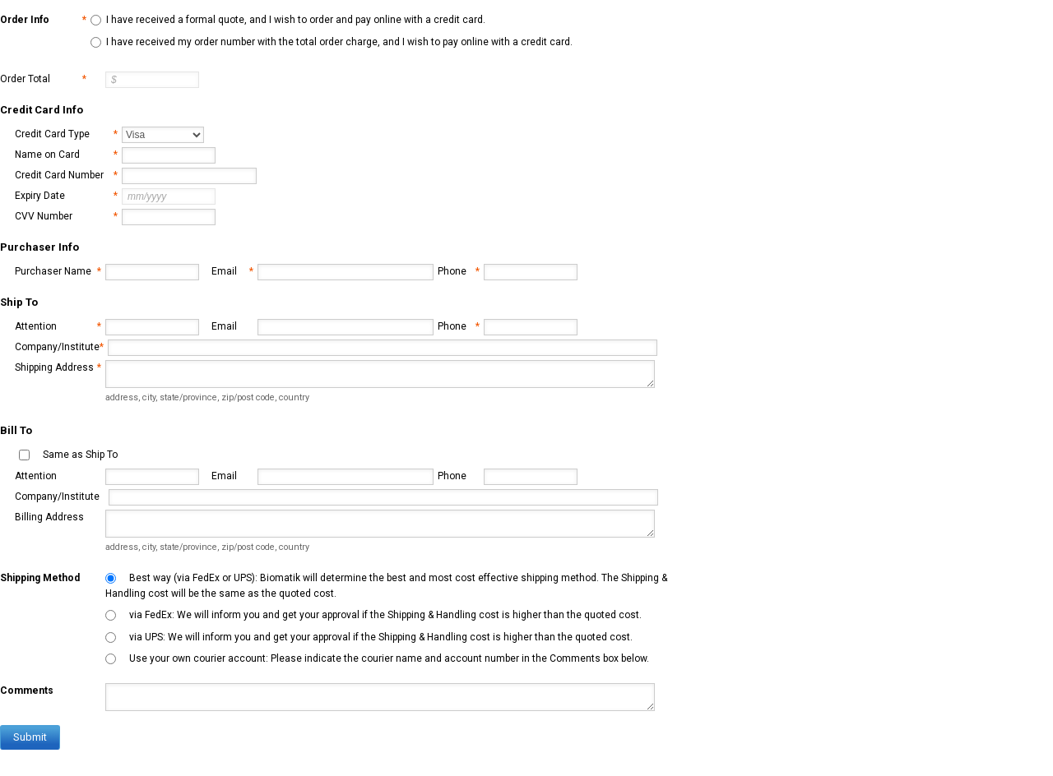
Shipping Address (58, 368)
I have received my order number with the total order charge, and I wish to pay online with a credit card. (339, 42)
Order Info (43, 20)
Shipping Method (40, 578)
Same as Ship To (80, 454)
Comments (26, 690)
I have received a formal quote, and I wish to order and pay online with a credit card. (295, 19)
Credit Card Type (66, 134)
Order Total (43, 79)
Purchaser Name (58, 271)
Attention (58, 327)
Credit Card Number (66, 175)
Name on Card (66, 155)
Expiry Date (66, 196)
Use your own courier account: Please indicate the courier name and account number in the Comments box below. (389, 658)
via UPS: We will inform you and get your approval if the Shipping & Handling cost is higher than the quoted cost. (381, 637)
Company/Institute (59, 347)
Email (232, 271)
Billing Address (49, 517)
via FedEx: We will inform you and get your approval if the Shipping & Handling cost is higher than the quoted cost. (385, 615)
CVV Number (66, 216)
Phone (459, 271)
